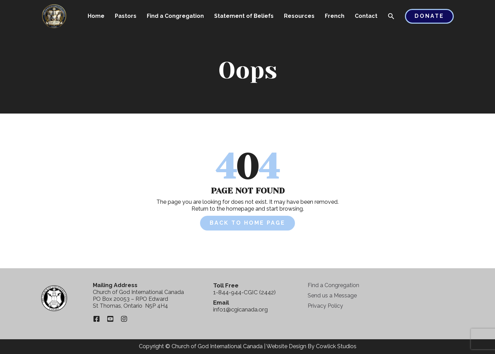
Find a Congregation (175, 16)
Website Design (286, 346)
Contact (366, 16)
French (334, 16)
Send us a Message (332, 295)
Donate (429, 16)
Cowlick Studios (336, 346)
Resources (299, 16)
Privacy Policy (325, 306)
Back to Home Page (247, 223)
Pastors (125, 16)
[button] (391, 16)
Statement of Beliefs (244, 16)
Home (96, 16)
